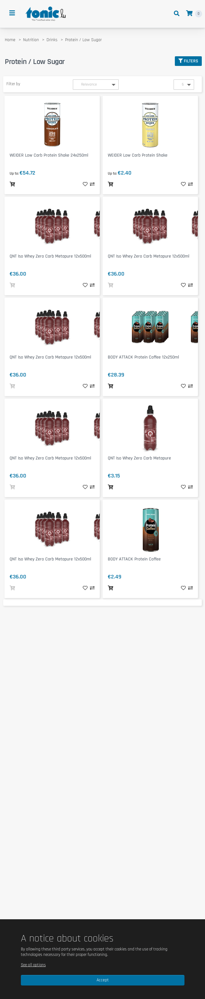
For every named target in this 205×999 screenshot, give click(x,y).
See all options (33, 964)
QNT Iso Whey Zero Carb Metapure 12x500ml (50, 256)
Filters (188, 61)
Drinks (52, 40)
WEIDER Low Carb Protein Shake (137, 155)
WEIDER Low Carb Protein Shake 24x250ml (49, 155)
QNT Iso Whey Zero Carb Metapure (139, 458)
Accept (103, 980)
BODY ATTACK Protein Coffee (134, 559)
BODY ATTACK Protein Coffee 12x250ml (143, 357)
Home (10, 40)
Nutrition (31, 40)
